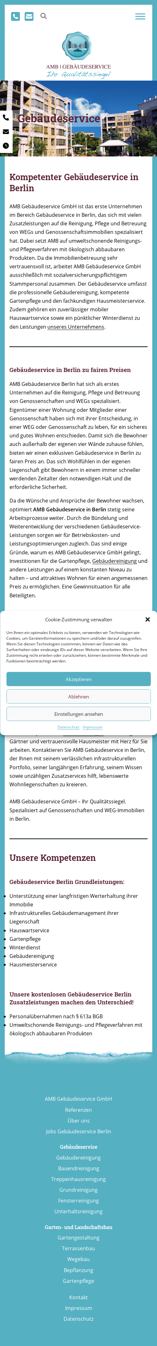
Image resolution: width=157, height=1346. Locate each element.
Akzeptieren (79, 679)
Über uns (79, 1120)
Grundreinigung (78, 1189)
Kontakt (78, 1297)
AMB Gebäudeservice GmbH (78, 1098)
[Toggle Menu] (140, 16)
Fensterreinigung (78, 1200)
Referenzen (78, 1109)
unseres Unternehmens (75, 326)
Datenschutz (68, 727)
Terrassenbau (78, 1248)
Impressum (93, 727)
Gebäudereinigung (114, 560)
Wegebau (78, 1259)
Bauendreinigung (78, 1168)
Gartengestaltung (78, 1237)
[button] (147, 619)
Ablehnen (78, 696)
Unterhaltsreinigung (78, 1211)
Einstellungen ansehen (78, 714)
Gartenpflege (78, 1280)
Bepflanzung (78, 1270)
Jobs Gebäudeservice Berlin (78, 1131)
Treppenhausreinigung (78, 1179)
